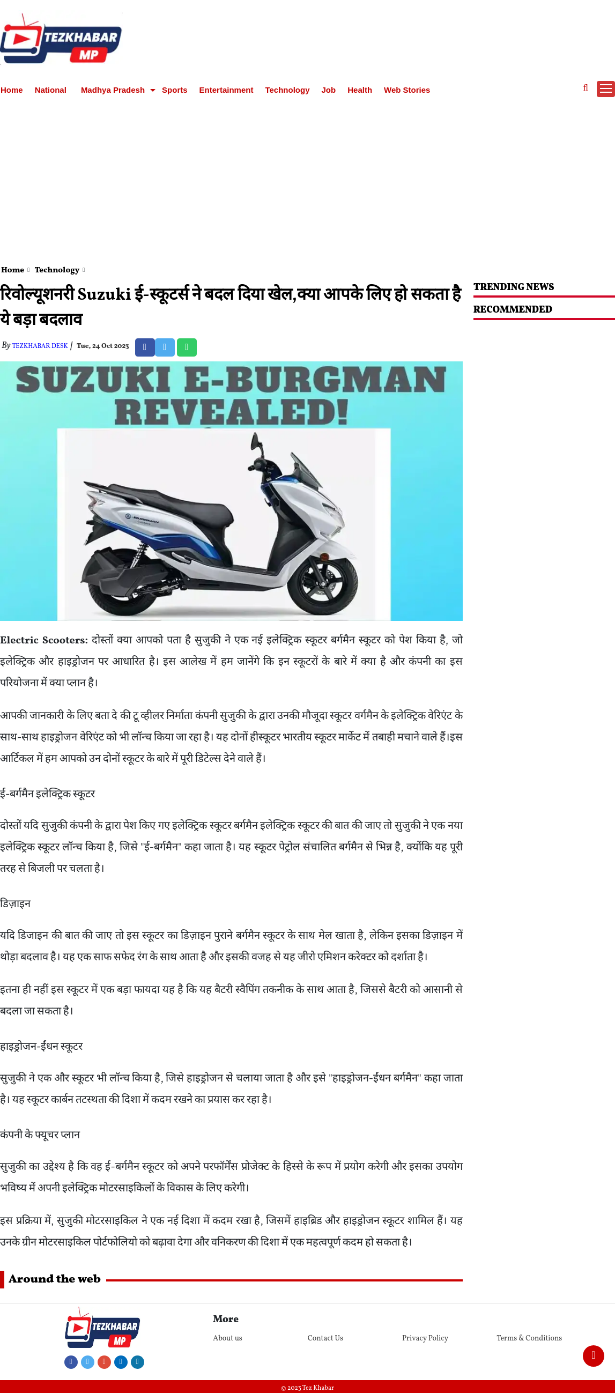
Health (359, 89)
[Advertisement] (307, 179)
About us (227, 1338)
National (50, 89)
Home (12, 89)
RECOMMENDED (512, 310)
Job (329, 89)
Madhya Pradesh (113, 89)
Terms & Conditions (529, 1338)
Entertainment (226, 89)
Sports (175, 89)
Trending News (513, 287)
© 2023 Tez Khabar (307, 1388)
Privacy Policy (425, 1338)
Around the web (55, 1279)
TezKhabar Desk (40, 346)
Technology (287, 89)
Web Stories (407, 89)
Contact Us (325, 1338)
